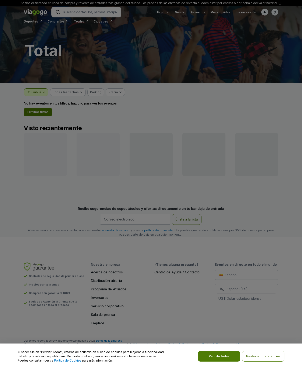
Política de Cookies (67, 360)
